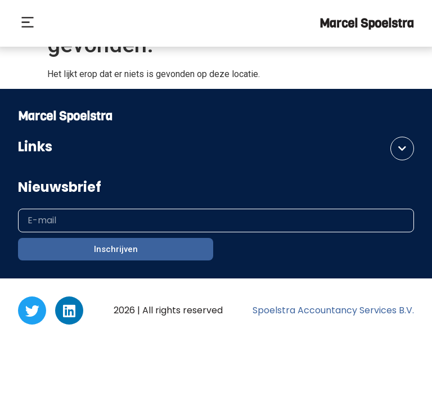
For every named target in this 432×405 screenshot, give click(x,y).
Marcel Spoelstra (367, 23)
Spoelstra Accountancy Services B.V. (333, 310)
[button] (27, 23)
